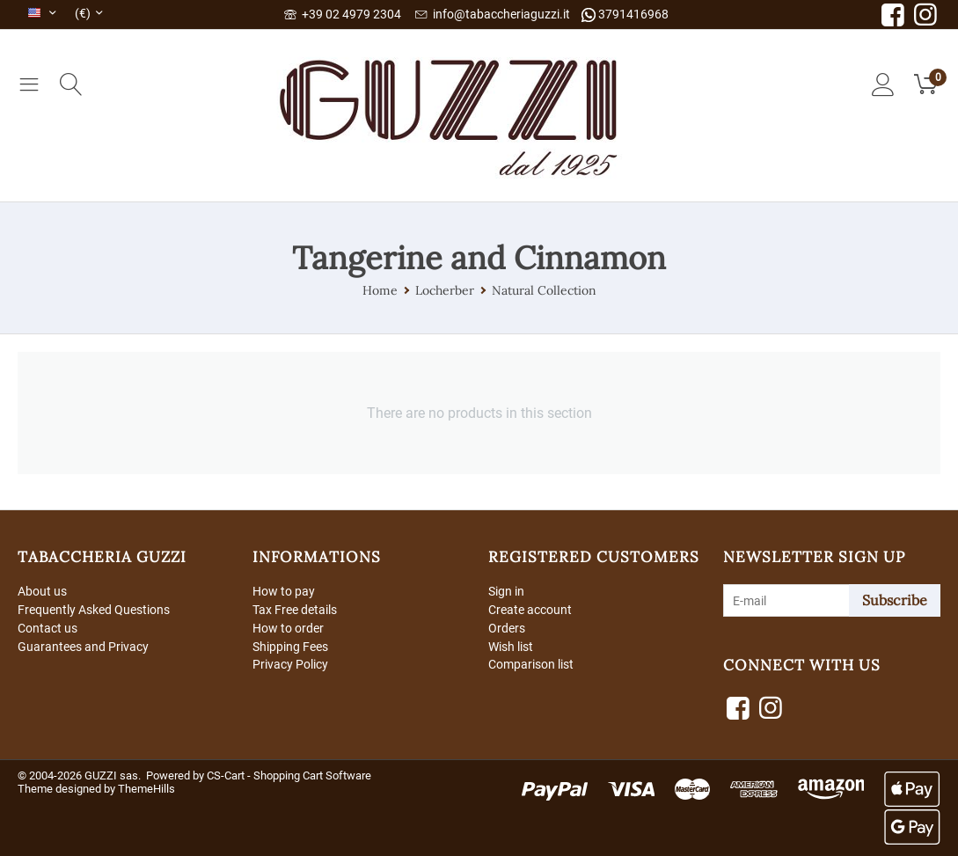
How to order (288, 628)
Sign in (506, 591)
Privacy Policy (290, 664)
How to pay (283, 591)
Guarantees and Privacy (83, 647)
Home (380, 290)
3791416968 (625, 14)
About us (42, 591)
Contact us (47, 628)
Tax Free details (294, 610)
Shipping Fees (290, 647)
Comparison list (531, 664)
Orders (506, 628)
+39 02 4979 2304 (342, 14)
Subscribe (894, 600)
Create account (530, 610)
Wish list (510, 647)
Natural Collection (544, 290)
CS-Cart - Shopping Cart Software (289, 775)
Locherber (444, 290)
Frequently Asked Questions (94, 610)
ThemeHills (146, 788)
